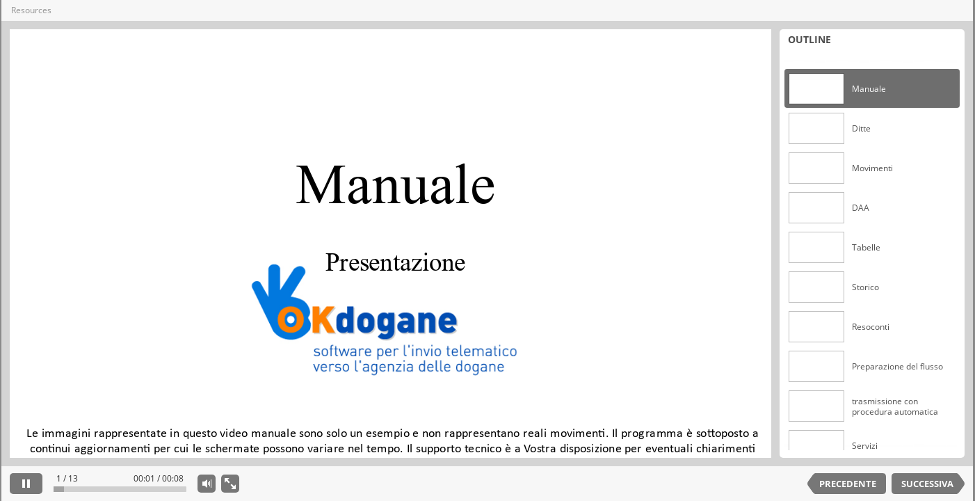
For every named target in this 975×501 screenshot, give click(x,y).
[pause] (26, 483)
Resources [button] (31, 10)
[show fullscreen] (230, 484)
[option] (872, 89)
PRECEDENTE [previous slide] (847, 483)
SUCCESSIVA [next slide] (927, 483)
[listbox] (872, 253)
